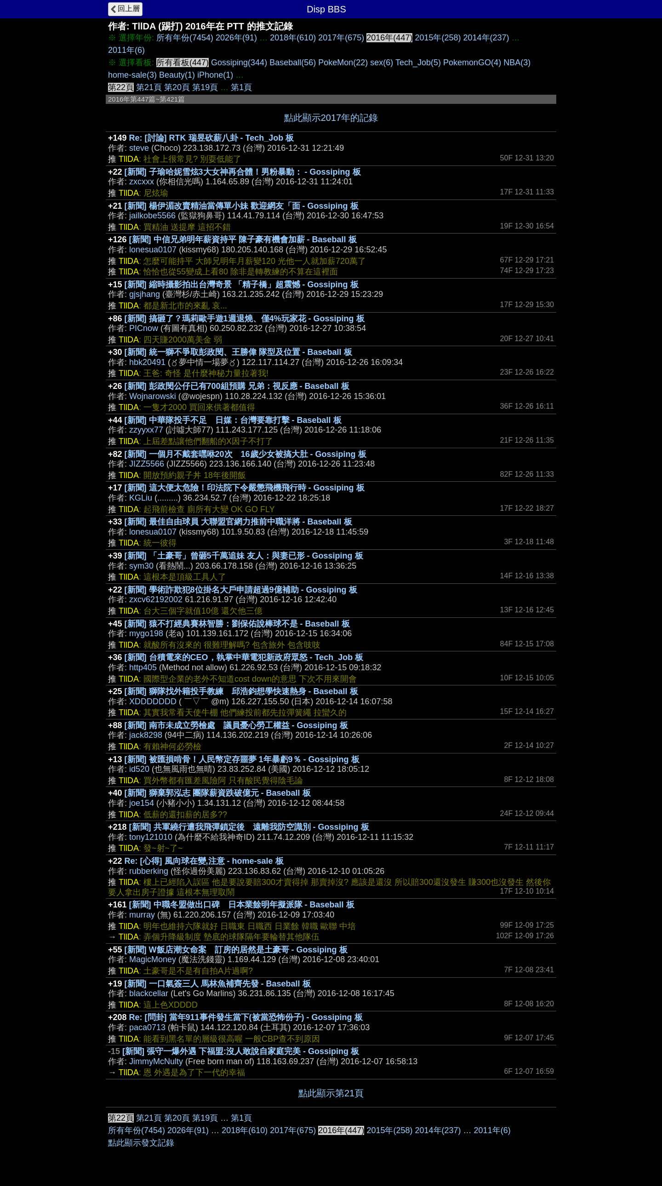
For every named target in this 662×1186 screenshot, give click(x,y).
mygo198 (146, 633)
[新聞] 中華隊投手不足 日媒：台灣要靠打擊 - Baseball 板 (233, 420)
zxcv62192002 (156, 599)
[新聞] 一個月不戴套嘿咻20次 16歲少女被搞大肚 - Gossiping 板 (245, 454)
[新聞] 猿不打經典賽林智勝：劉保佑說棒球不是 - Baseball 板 (237, 623)
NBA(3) (517, 62)
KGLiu (140, 497)
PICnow (143, 328)
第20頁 (177, 87)
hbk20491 (147, 362)
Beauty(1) (177, 75)
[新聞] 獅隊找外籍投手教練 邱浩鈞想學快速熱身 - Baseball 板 (241, 691)
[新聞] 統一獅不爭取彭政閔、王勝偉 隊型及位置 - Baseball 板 (238, 352)
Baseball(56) (292, 62)
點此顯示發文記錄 (141, 1142)
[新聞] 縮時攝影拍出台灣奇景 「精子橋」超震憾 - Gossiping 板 (242, 284)
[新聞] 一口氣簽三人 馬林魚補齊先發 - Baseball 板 (218, 983)
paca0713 (147, 1027)
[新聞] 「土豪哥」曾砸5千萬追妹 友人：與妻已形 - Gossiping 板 (244, 555)
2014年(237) (486, 37)
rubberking (148, 871)
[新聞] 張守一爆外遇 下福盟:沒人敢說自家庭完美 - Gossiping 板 (240, 1051)
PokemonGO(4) (472, 62)
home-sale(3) (132, 75)
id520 (139, 769)
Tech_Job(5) (418, 62)
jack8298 (145, 735)
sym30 (141, 565)
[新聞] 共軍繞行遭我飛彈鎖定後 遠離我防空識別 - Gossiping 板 (249, 827)
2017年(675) (341, 37)
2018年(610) (293, 37)
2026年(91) (236, 37)
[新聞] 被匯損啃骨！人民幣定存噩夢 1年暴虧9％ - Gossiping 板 (242, 759)
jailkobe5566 (152, 215)
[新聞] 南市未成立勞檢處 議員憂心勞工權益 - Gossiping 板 (236, 725)
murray (142, 914)
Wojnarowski (152, 396)
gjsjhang (144, 294)
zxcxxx (141, 181)
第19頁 (205, 87)
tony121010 (150, 837)
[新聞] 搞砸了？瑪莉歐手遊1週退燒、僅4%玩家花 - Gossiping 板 (245, 318)
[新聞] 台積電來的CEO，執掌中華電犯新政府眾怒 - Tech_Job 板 (244, 657)
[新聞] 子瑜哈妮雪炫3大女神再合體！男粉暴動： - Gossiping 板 (243, 172)
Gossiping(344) (239, 62)
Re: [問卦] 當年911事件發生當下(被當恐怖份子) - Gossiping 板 (246, 1017)
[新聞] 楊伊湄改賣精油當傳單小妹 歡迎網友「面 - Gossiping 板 (242, 206)
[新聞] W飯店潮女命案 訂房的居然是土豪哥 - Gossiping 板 (236, 949)
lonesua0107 (153, 249)
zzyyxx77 (146, 429)
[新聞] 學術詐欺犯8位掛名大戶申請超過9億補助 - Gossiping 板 (241, 589)
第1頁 (241, 87)
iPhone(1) (215, 75)
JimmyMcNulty (156, 1061)
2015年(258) (438, 37)
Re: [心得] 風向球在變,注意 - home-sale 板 (204, 861)
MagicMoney (152, 959)
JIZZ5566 (146, 463)
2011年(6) (126, 50)
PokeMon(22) (343, 62)
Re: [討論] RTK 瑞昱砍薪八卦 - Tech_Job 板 (211, 138)
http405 (143, 667)
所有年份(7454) (184, 37)
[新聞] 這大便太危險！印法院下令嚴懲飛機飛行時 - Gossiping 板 (245, 487)
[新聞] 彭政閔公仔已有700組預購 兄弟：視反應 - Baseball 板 (237, 386)
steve (139, 148)
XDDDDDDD (153, 701)
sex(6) (381, 62)
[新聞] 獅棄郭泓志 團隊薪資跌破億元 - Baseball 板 (218, 793)
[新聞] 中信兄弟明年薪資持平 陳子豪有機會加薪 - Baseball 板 (243, 239)
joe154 (141, 803)
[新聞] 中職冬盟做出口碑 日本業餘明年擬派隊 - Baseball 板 (241, 904)
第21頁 (149, 87)
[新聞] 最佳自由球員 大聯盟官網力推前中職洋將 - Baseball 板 (238, 521)
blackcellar (148, 993)
